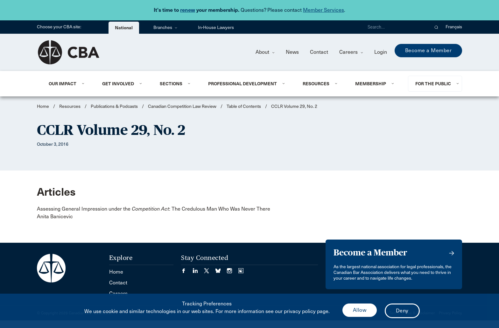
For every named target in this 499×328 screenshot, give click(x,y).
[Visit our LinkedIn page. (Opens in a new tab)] (198, 269)
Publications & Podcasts (114, 106)
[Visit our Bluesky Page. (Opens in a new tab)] (221, 269)
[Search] (395, 27)
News (292, 52)
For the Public (433, 84)
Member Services (323, 10)
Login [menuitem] (380, 52)
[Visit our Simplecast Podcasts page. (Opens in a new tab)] (240, 269)
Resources (316, 84)
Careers (351, 52)
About (265, 52)
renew (187, 10)
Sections (171, 84)
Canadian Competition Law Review (182, 106)
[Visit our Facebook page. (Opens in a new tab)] (187, 269)
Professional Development (242, 84)
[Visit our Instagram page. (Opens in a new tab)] (232, 269)
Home (43, 106)
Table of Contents (244, 106)
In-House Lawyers (216, 27)
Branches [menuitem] (165, 27)
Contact (319, 52)
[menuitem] (67, 83)
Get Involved (118, 84)
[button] (436, 27)
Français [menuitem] (454, 27)
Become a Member (428, 50)
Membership (370, 84)
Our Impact (62, 84)
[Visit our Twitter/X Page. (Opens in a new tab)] (209, 269)
